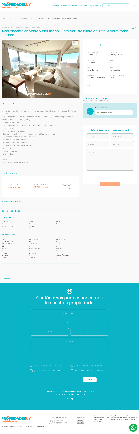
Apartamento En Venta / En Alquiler (24, 18)
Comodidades (40, 218)
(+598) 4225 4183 (60, 394)
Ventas (56, 6)
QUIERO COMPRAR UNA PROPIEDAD (48, 371)
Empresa (97, 6)
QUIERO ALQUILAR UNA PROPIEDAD (48, 365)
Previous (6, 72)
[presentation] (110, 176)
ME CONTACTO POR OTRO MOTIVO (89, 371)
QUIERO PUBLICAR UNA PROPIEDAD (88, 365)
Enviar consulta (110, 184)
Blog (90, 6)
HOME (4, 18)
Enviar (90, 379)
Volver (6, 278)
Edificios (74, 6)
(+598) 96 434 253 (78, 394)
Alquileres (64, 6)
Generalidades (40, 235)
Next (75, 72)
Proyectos (83, 6)
